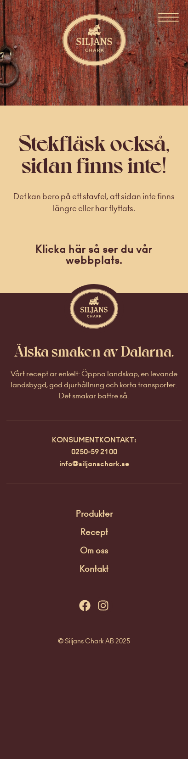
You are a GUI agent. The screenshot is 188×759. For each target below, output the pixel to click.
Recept (94, 532)
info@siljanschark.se (94, 464)
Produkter (94, 513)
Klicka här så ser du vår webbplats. (94, 254)
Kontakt (94, 569)
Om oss (94, 550)
